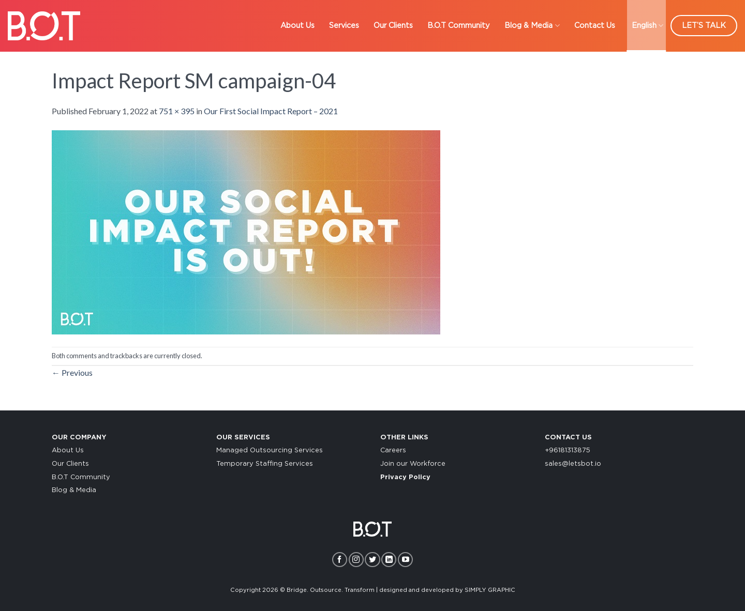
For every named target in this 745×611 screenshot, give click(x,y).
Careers (393, 450)
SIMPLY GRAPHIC (490, 590)
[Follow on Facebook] (339, 559)
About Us (68, 450)
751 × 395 (177, 111)
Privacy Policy (405, 477)
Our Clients (70, 464)
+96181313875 (567, 450)
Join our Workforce (412, 464)
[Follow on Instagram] (356, 559)
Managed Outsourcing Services (269, 450)
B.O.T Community (81, 477)
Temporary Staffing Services (264, 464)
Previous (72, 372)
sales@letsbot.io (573, 464)
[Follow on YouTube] (405, 559)
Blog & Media (74, 490)
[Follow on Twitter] (372, 559)
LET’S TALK (704, 25)
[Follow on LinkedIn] (388, 559)
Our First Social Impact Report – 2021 (271, 111)
